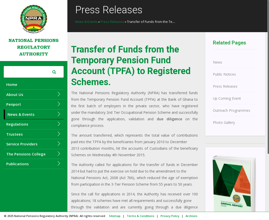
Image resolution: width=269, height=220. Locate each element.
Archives (191, 216)
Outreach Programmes (231, 110)
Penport (33, 104)
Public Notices (224, 74)
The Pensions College (33, 153)
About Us (33, 94)
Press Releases (112, 21)
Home (11, 84)
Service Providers (33, 143)
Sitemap (114, 216)
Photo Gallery (224, 122)
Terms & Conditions (140, 216)
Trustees (33, 134)
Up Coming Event (227, 98)
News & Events (34, 114)
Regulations (33, 124)
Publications (33, 163)
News (217, 62)
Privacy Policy (170, 216)
